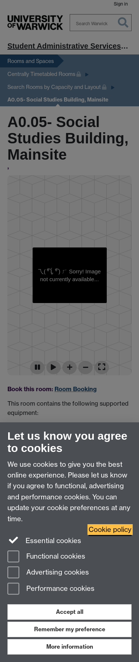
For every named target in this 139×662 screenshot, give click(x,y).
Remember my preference (69, 629)
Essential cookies (44, 540)
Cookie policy (110, 529)
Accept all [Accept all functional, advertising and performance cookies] (69, 611)
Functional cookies (46, 557)
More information (69, 646)
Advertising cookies (48, 573)
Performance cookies (51, 589)
